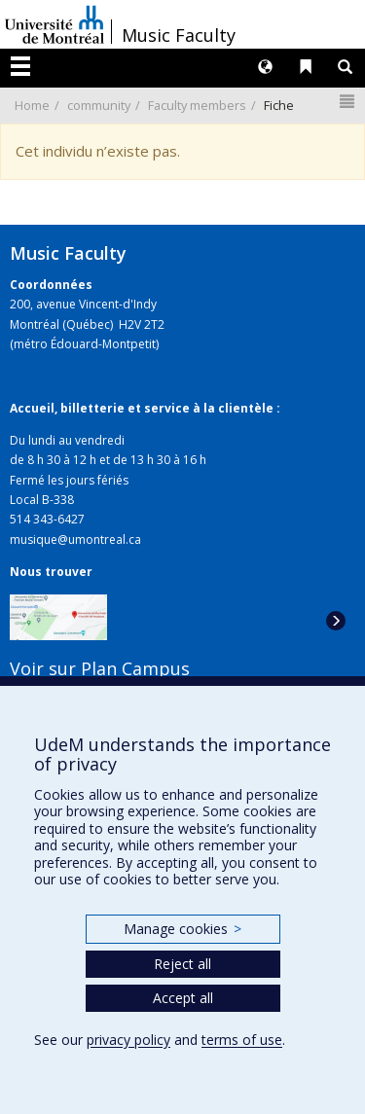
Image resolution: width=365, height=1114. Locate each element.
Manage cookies (182, 928)
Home (32, 105)
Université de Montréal (54, 24)
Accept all (183, 997)
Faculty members (197, 105)
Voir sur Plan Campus (100, 668)
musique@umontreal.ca (75, 539)
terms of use (241, 1039)
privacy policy (128, 1039)
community (98, 105)
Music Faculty (179, 35)
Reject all (182, 963)
